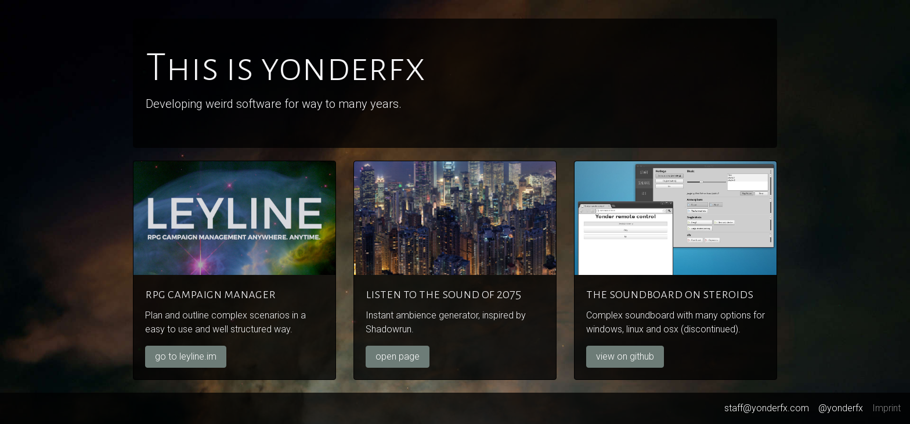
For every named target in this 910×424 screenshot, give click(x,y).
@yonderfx (840, 408)
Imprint (886, 408)
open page (397, 356)
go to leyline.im (185, 356)
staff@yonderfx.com (766, 408)
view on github (625, 356)
